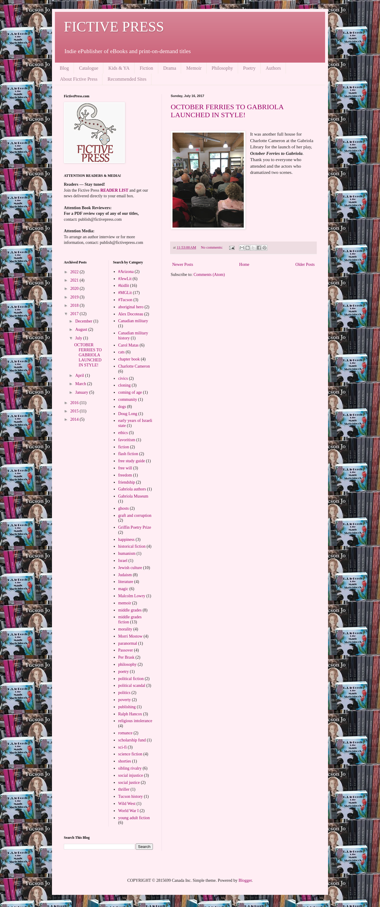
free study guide (131, 461)
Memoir (194, 68)
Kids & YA (118, 68)
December (84, 321)
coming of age (130, 392)
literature (125, 581)
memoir (124, 603)
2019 (75, 297)
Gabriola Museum (133, 496)
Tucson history (130, 796)
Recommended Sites (126, 79)
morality (125, 629)
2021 (75, 280)
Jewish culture (130, 568)
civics (123, 378)
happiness (126, 539)
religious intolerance (135, 721)
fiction (123, 447)
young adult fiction (134, 818)
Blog (64, 68)
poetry (123, 671)
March (81, 384)
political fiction (131, 678)
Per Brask (126, 657)
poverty (124, 700)
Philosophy (222, 68)
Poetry (249, 68)
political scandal (131, 685)
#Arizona (126, 271)
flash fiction (128, 454)
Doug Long (127, 414)
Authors (273, 68)
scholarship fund (132, 740)
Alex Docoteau (130, 314)
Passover (125, 650)
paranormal (127, 643)
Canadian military (133, 321)
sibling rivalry (130, 768)
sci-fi (122, 747)
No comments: (212, 247)
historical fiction (131, 546)
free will (125, 468)
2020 (75, 288)
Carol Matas (128, 345)
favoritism (126, 440)
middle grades (130, 610)
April (80, 375)
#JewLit (125, 279)
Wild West (126, 803)
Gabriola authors (132, 489)
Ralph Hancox (130, 714)
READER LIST (114, 190)
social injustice (130, 775)
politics (124, 692)
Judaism (125, 575)
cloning (124, 385)
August (81, 329)
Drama (169, 68)
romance (125, 733)
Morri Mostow (130, 636)
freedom (125, 475)
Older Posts (305, 264)
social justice (129, 782)
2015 (75, 411)
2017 (75, 314)
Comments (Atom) (209, 274)
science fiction (130, 754)
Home (244, 264)
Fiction (146, 68)
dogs (122, 406)
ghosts (123, 508)
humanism (126, 553)
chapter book (129, 359)
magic (123, 589)
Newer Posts (182, 264)
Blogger (244, 880)
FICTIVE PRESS (114, 26)
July (79, 338)
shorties (124, 761)
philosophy (127, 664)
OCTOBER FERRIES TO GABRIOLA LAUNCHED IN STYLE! (227, 111)
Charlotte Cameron (134, 366)
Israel (122, 560)
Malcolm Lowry (131, 596)
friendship (126, 482)
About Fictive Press (78, 79)
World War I (128, 810)
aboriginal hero (130, 307)
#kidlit (123, 285)
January (82, 392)
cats (121, 352)
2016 (75, 403)
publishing (127, 707)
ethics (123, 433)
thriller (123, 789)
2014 (75, 419)
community (127, 399)
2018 (75, 305)
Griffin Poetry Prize (134, 527)
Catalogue (88, 68)
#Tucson (125, 300)
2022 (75, 272)
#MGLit (125, 292)
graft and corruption (134, 515)
